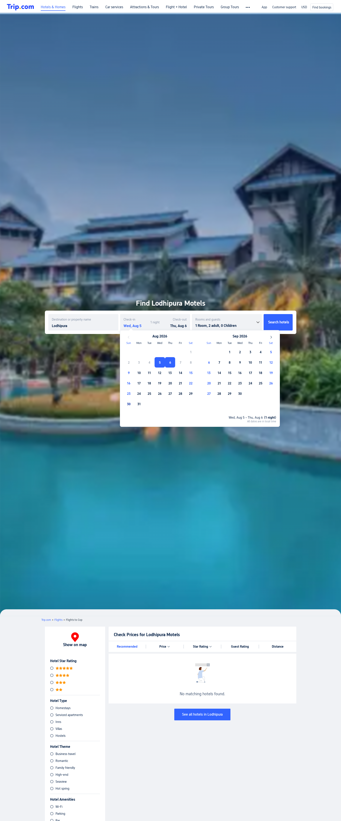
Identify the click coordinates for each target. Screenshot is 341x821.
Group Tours (230, 7)
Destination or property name (71, 319)
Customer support (284, 7)
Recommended (127, 646)
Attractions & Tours (144, 7)
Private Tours (204, 7)
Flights (77, 7)
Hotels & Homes (53, 7)
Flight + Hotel (176, 7)
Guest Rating (240, 646)
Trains (94, 7)
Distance (278, 646)
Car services (114, 7)
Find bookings (321, 7)
